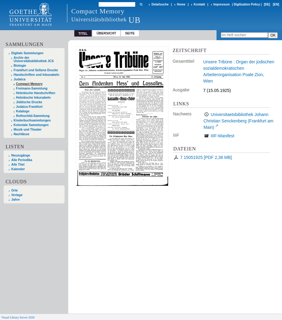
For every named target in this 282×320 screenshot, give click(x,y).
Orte (14, 190)
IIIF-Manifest (222, 135)
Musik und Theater (28, 129)
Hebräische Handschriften (35, 93)
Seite (130, 33)
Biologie (20, 65)
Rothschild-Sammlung (33, 116)
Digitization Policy (247, 4)
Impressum (221, 4)
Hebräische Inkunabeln (33, 97)
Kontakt (199, 4)
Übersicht (106, 33)
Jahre (15, 199)
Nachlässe (21, 134)
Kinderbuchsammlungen (32, 120)
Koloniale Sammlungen (31, 125)
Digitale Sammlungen (27, 53)
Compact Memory (29, 84)
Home (181, 4)
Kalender (18, 169)
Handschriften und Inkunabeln (36, 74)
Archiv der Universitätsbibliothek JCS (34, 59)
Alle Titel (17, 164)
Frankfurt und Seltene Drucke (36, 70)
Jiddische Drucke (29, 102)
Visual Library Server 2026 (17, 317)
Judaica (20, 79)
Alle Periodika (21, 160)
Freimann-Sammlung (32, 88)
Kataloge (23, 111)
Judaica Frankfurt (29, 106)
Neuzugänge (20, 155)
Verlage (17, 195)
